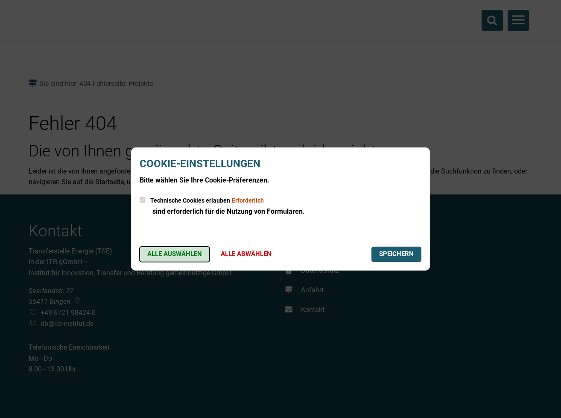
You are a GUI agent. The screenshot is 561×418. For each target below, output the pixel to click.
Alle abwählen (246, 254)
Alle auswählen (174, 254)
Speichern (396, 254)
